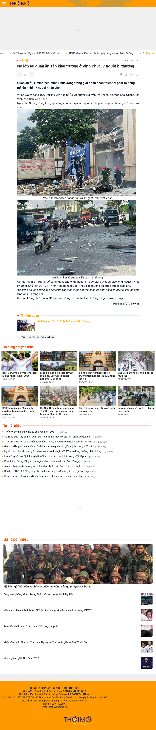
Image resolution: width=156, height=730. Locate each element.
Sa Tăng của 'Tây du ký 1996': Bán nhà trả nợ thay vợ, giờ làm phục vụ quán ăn (53, 436)
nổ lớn (32, 337)
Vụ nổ (24, 337)
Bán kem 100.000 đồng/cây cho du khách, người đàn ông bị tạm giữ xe (50, 471)
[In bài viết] (137, 75)
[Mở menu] (4, 3)
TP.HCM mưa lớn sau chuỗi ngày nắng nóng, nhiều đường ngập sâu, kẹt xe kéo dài (56, 441)
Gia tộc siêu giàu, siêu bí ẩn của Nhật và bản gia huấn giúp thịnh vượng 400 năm (55, 446)
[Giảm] (19, 74)
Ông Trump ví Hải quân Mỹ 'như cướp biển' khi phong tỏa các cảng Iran (49, 476)
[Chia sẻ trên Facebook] (121, 75)
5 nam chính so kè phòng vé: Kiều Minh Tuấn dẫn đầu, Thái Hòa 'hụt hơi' (50, 466)
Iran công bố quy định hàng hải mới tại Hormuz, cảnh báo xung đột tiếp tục (52, 456)
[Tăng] (31, 74)
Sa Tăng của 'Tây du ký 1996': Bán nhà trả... (41, 53)
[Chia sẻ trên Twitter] (126, 75)
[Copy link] (132, 75)
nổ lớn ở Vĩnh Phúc (45, 337)
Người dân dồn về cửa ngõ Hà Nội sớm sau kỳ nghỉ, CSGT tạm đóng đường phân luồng (58, 451)
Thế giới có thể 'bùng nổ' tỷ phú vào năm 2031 (35, 431)
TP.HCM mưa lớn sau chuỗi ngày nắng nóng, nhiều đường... (106, 53)
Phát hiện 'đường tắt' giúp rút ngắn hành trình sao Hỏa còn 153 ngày (48, 461)
